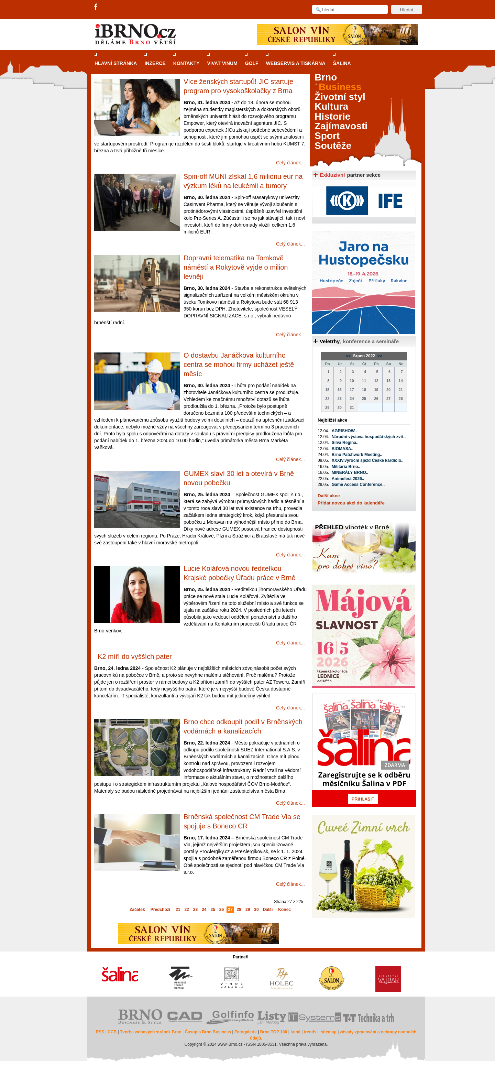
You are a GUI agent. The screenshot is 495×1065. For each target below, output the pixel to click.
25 (213, 909)
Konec (284, 909)
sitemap (328, 1032)
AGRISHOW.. (344, 430)
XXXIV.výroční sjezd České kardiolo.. (368, 460)
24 (204, 909)
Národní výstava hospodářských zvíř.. (369, 436)
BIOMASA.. (342, 448)
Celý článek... (290, 162)
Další (268, 909)
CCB (112, 1032)
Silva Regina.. (345, 442)
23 (195, 909)
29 (247, 909)
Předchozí (160, 909)
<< (349, 356)
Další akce (329, 495)
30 (256, 909)
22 (186, 909)
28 (239, 909)
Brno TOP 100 (273, 1032)
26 (221, 909)
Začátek (137, 909)
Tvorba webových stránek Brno (151, 1032)
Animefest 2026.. (348, 478)
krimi (295, 1032)
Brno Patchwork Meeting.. (357, 454)
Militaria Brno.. (346, 466)
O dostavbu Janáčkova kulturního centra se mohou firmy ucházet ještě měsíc (239, 364)
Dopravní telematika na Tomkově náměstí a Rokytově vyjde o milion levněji (236, 267)
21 (178, 909)
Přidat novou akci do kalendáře (351, 503)
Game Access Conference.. (358, 484)
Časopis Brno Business (208, 1032)
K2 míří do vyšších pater (135, 656)
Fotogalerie (245, 1032)
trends (310, 1032)
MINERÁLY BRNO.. (350, 472)
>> (379, 356)
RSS (100, 1032)
